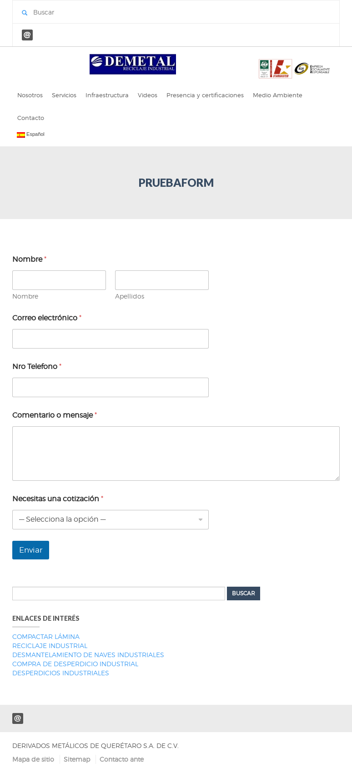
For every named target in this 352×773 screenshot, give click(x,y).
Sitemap (77, 759)
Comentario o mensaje (54, 415)
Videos (147, 95)
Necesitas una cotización (57, 498)
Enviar (30, 549)
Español (31, 134)
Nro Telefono (36, 366)
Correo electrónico (46, 318)
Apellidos (129, 296)
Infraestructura (107, 95)
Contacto (30, 117)
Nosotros (30, 95)
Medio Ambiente (277, 95)
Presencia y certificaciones (205, 95)
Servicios (64, 95)
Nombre (25, 296)
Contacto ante (122, 759)
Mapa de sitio (33, 759)
